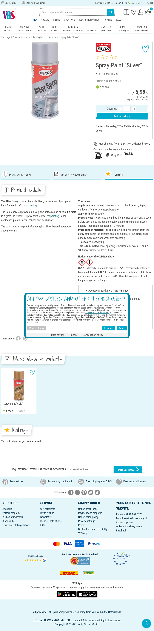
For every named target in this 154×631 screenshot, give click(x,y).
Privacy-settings (86, 521)
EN (150, 3)
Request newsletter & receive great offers (38, 469)
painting (32, 205)
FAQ (42, 525)
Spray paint (53, 37)
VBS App (82, 533)
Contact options (124, 522)
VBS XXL (45, 19)
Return (81, 525)
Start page (5, 37)
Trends (56, 19)
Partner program (11, 512)
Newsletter (45, 517)
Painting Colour (39, 37)
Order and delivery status (129, 526)
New (35, 19)
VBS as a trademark (12, 517)
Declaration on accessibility (92, 529)
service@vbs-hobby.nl (135, 518)
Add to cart (122, 116)
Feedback (121, 530)
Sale (118, 19)
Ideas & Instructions (90, 19)
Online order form (87, 508)
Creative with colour (21, 37)
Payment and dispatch (90, 512)
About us (7, 508)
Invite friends (47, 512)
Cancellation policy (88, 517)
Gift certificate (47, 508)
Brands (108, 19)
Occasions (69, 19)
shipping (144, 99)
